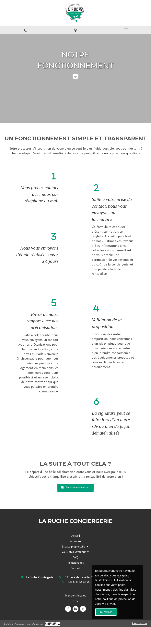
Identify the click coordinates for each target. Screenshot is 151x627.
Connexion (139, 623)
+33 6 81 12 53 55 (78, 582)
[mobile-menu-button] (126, 30)
